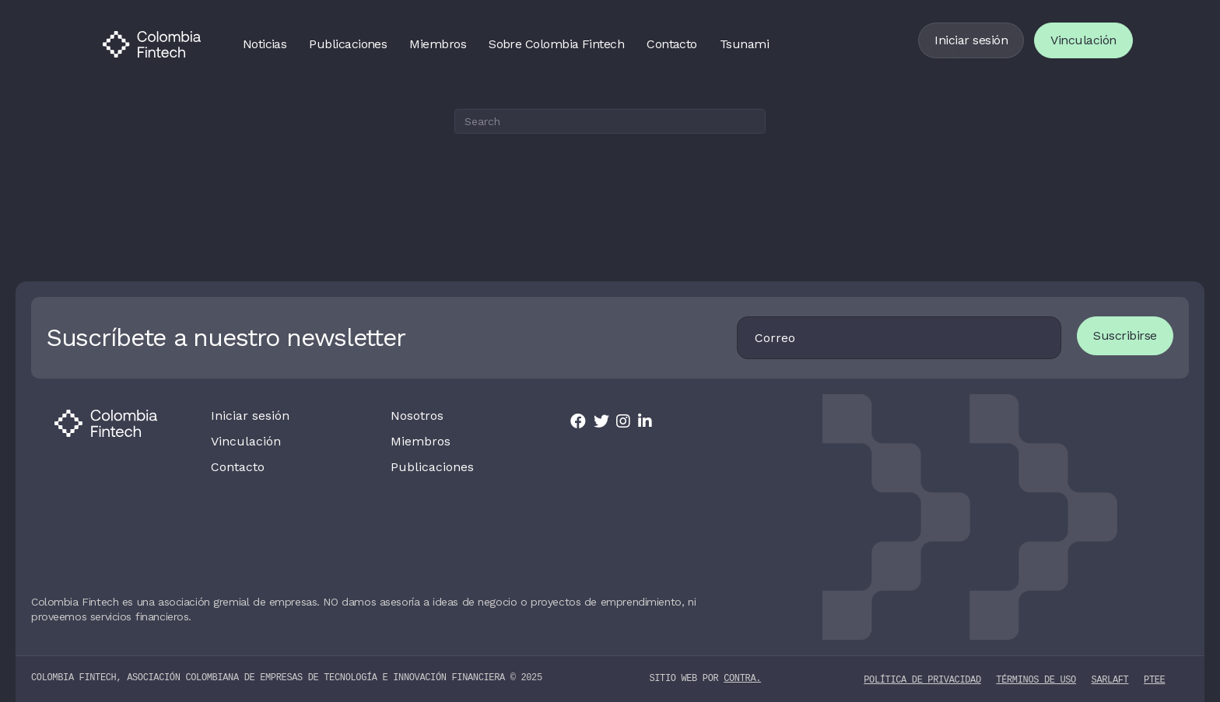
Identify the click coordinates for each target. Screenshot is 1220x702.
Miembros (437, 44)
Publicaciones (348, 44)
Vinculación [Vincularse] (1083, 40)
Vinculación (246, 441)
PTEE (1154, 679)
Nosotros (417, 416)
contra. (742, 678)
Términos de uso (1036, 679)
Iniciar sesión (971, 40)
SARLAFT (1110, 679)
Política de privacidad (922, 679)
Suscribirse (1125, 335)
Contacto (672, 44)
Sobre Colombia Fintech (556, 44)
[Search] (610, 121)
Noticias (265, 44)
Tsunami (744, 44)
